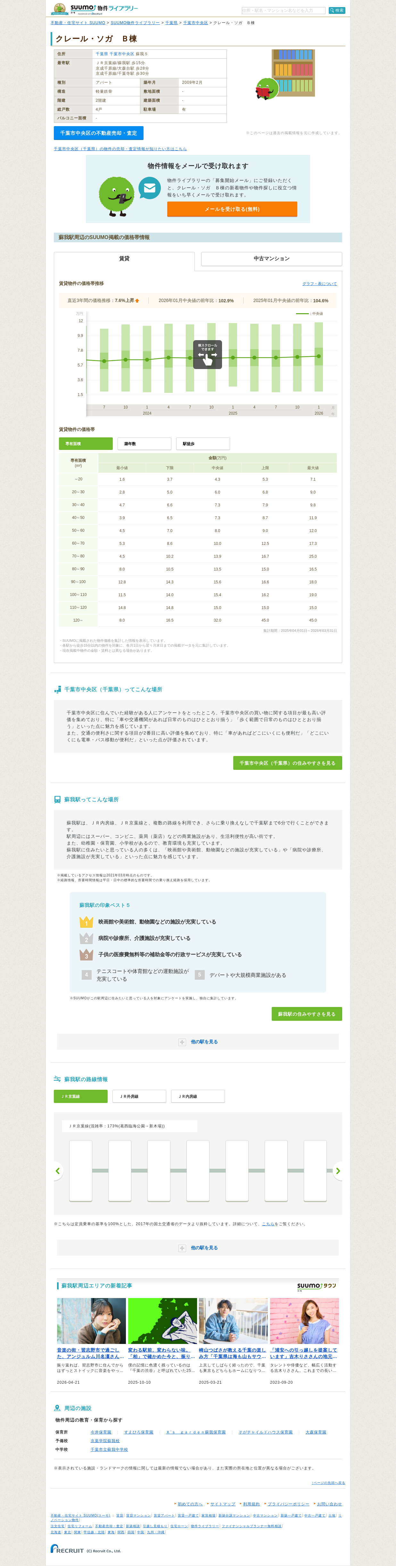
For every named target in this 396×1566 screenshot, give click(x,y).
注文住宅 (58, 1526)
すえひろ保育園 (138, 1432)
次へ (337, 1171)
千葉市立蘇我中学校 (109, 1449)
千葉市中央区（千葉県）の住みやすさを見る (288, 763)
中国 (140, 1532)
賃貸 (119, 1515)
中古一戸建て (315, 1515)
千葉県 (171, 23)
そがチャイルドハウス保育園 (266, 1432)
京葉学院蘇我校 (105, 1441)
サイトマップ (222, 1504)
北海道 (56, 1532)
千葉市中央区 (195, 23)
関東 (77, 1532)
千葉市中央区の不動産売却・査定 (98, 133)
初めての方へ (190, 1504)
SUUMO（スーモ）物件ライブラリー (94, 9)
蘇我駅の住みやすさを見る (307, 1014)
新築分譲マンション (234, 1515)
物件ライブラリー (205, 1526)
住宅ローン (179, 1526)
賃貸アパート (164, 1515)
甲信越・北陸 (94, 1532)
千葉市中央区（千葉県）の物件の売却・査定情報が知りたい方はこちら (120, 149)
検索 (339, 10)
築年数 (130, 444)
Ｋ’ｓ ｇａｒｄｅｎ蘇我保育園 (196, 1432)
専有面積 (73, 444)
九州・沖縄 (156, 1532)
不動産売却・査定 (109, 1526)
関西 (121, 1532)
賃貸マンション (138, 1515)
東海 (111, 1532)
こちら (268, 1224)
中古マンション (265, 1515)
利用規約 (251, 1504)
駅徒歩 (188, 444)
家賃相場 (209, 1515)
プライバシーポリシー (288, 1504)
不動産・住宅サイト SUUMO (78, 23)
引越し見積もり (155, 1526)
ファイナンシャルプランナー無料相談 (252, 1526)
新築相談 (133, 1526)
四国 (131, 1532)
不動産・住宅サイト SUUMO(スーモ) (81, 1515)
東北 (67, 1532)
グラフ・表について (319, 283)
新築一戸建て (291, 1515)
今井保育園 (101, 1432)
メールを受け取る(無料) (232, 209)
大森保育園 (316, 1432)
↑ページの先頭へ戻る (328, 1482)
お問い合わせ (329, 1504)
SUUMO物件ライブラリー (135, 23)
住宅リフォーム (80, 1526)
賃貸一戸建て (188, 1515)
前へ (58, 1171)
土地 (331, 1515)
